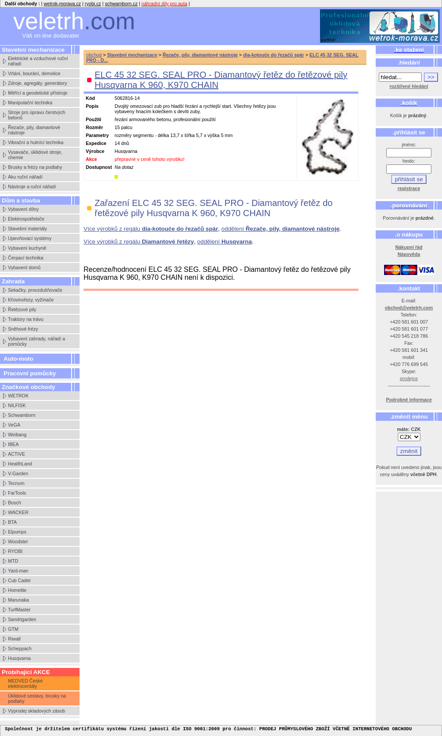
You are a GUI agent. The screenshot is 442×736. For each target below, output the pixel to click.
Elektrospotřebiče (26, 218)
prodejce (409, 378)
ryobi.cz (93, 3)
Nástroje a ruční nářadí (32, 186)
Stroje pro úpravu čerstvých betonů (36, 115)
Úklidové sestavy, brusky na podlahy (37, 698)
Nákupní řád (409, 247)
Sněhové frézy (23, 329)
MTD (13, 561)
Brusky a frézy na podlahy (35, 167)
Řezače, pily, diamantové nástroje (34, 130)
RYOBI (15, 551)
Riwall (14, 638)
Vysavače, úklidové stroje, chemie (35, 154)
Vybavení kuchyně (27, 248)
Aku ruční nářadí (25, 176)
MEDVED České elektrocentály (25, 683)
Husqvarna (19, 658)
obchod (94, 54)
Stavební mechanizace (132, 54)
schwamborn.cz (121, 3)
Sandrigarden (22, 619)
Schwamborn (21, 415)
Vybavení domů (24, 267)
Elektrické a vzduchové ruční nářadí (38, 61)
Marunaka (18, 600)
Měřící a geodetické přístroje (37, 92)
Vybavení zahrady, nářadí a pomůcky (36, 341)
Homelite (17, 590)
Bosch (14, 502)
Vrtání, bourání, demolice (34, 73)
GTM (13, 629)
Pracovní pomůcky (30, 373)
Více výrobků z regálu (151, 228)
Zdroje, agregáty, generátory (37, 83)
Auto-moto (18, 358)
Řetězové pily (22, 309)
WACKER (18, 512)
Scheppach (19, 648)
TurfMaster (19, 609)
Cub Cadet (19, 580)
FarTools (17, 493)
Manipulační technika (30, 102)
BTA (12, 522)
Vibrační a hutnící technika (35, 142)
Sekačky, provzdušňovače (35, 290)
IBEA (13, 444)
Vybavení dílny (23, 209)
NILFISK (17, 405)
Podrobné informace (409, 399)
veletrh (74, 21)
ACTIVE (16, 454)
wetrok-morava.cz (62, 3)
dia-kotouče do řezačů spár (273, 54)
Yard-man (18, 570)
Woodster (18, 541)
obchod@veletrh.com (409, 307)
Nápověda (409, 254)
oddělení (280, 228)
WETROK (18, 395)
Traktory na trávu (25, 319)
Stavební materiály (27, 228)
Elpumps (17, 531)
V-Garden (18, 473)
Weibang (17, 434)
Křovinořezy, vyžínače (30, 299)
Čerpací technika (25, 257)
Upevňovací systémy (29, 238)
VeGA (14, 424)
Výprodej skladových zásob (36, 710)
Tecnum (16, 483)
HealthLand (20, 463)
